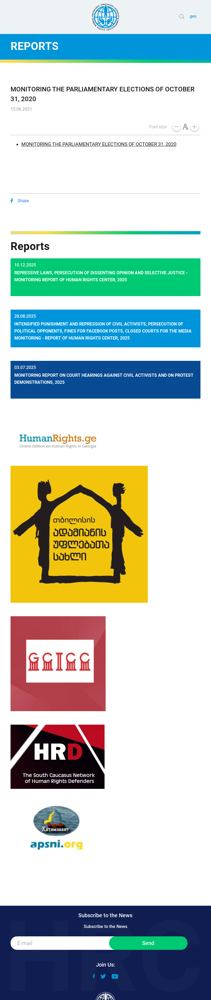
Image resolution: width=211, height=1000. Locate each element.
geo (193, 16)
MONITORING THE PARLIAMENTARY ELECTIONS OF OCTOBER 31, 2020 (98, 144)
